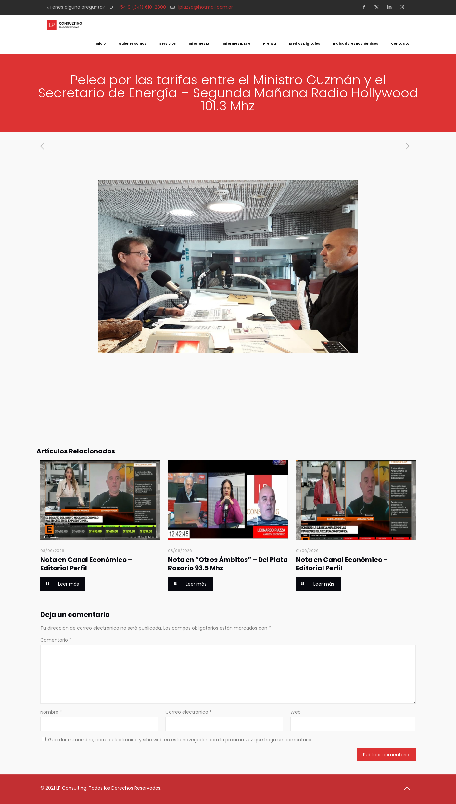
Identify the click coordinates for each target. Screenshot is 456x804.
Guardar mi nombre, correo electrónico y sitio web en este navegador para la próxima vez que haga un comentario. (180, 739)
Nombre (51, 712)
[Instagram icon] (404, 7)
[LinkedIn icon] (391, 7)
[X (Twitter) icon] (378, 7)
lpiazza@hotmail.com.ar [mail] (205, 7)
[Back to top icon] (409, 788)
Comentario (55, 640)
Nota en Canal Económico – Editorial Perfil (86, 564)
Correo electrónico (188, 712)
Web (295, 712)
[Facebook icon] (366, 7)
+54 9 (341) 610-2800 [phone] (142, 7)
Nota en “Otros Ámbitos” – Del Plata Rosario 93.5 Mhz (228, 564)
